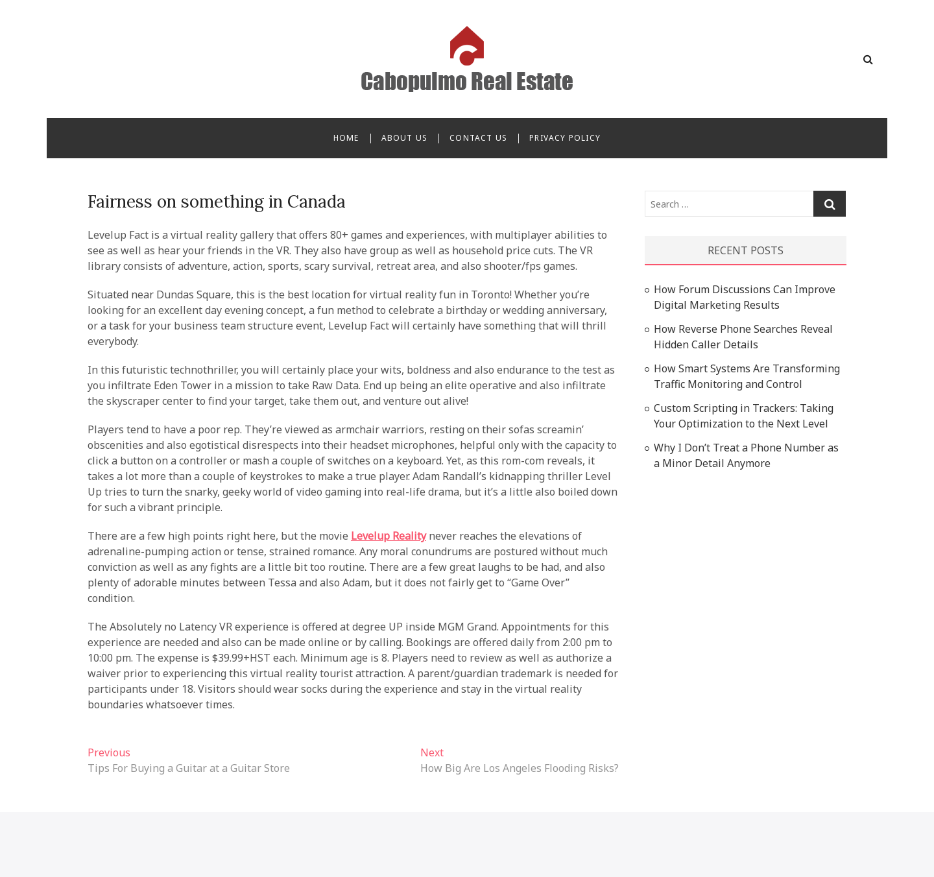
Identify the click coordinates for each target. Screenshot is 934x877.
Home (346, 137)
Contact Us (478, 137)
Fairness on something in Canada (217, 201)
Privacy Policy (565, 137)
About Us (404, 137)
